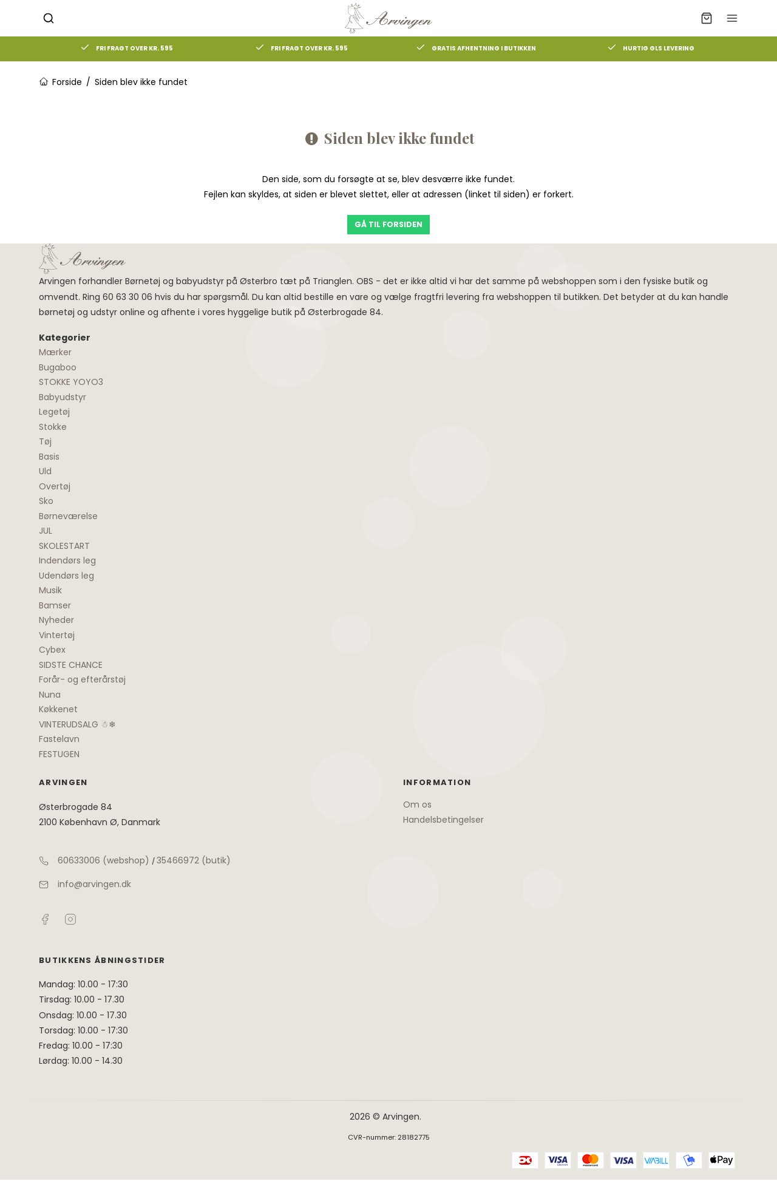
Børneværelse (68, 516)
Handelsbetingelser (443, 820)
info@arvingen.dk (94, 884)
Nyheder (56, 620)
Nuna (50, 695)
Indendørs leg (67, 560)
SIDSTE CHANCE (71, 665)
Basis (49, 457)
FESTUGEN (59, 754)
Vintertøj (57, 635)
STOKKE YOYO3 (71, 382)
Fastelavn (59, 739)
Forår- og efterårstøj (82, 679)
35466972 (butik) (194, 860)
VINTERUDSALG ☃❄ (77, 724)
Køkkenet (58, 709)
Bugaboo (57, 367)
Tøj (45, 441)
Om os (417, 804)
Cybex (52, 650)
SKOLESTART (64, 546)
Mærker (55, 352)
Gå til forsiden (388, 224)
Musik (50, 590)
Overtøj (54, 486)
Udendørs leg (66, 576)
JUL (45, 531)
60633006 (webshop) (103, 860)
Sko (46, 501)
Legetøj (54, 412)
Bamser (55, 605)
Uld (45, 471)
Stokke (53, 427)
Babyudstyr (62, 397)
